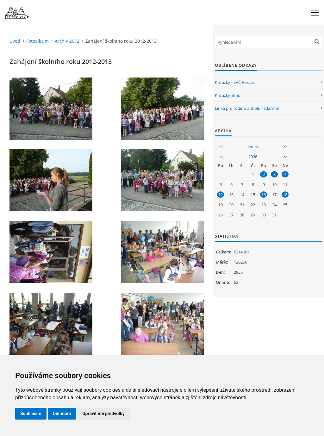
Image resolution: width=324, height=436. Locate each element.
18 (285, 194)
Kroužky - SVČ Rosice (234, 82)
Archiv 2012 (67, 41)
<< (220, 146)
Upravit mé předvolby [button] (103, 413)
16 (263, 194)
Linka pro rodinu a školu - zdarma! (247, 108)
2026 (252, 156)
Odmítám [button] (62, 413)
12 (220, 194)
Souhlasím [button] (30, 413)
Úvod (14, 41)
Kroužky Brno (227, 95)
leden (253, 146)
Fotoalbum (37, 41)
